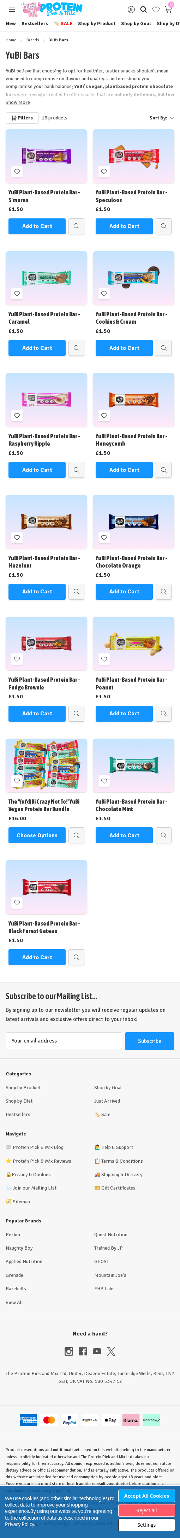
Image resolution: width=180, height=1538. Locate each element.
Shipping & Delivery (122, 1175)
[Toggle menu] (12, 9)
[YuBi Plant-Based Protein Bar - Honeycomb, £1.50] (133, 400)
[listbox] (123, 118)
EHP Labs (104, 1289)
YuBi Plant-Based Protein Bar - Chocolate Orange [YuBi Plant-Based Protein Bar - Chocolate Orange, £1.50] (131, 561)
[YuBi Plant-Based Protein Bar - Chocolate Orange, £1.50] (133, 521)
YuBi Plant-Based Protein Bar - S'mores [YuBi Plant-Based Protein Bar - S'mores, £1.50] (44, 196)
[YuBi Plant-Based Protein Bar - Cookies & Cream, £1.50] (133, 278)
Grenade (14, 1275)
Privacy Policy (19, 1524)
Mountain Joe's (110, 1275)
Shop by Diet (19, 1101)
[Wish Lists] (156, 9)
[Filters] (22, 118)
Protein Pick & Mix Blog (38, 1147)
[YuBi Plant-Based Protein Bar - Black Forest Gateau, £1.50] (46, 887)
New (11, 23)
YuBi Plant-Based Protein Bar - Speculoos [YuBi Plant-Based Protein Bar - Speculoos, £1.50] (131, 196)
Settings (146, 1524)
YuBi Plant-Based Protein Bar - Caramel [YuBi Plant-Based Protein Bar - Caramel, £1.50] (44, 318)
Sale (63, 23)
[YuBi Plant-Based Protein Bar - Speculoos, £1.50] (133, 156)
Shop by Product (96, 23)
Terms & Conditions (122, 1161)
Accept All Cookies (146, 1495)
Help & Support (117, 1147)
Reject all (146, 1510)
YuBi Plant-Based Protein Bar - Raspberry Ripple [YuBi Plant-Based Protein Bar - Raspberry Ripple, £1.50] (44, 440)
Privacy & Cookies (31, 1175)
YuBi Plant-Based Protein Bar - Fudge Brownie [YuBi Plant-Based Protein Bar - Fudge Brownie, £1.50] (44, 683)
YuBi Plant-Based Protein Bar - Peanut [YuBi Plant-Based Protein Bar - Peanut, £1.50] (131, 683)
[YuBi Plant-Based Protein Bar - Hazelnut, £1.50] (46, 521)
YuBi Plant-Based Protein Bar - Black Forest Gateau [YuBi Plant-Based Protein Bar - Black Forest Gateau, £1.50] (44, 927)
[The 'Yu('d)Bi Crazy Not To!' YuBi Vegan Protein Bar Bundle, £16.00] (46, 765)
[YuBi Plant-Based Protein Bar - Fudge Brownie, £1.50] (46, 643)
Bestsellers (35, 23)
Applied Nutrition (24, 1261)
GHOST (101, 1261)
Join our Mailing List (34, 1188)
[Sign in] (131, 9)
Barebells (16, 1289)
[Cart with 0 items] (168, 9)
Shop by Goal (136, 23)
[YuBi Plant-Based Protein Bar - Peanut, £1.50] (133, 643)
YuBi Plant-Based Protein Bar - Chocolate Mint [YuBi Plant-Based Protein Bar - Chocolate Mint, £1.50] (131, 805)
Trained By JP (108, 1248)
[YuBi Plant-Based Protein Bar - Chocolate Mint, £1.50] (133, 765)
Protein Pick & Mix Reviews (42, 1161)
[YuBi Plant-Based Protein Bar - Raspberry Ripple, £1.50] (46, 400)
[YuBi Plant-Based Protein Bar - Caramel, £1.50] (46, 278)
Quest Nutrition (110, 1235)
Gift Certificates (118, 1188)
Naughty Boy (19, 1248)
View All (14, 1302)
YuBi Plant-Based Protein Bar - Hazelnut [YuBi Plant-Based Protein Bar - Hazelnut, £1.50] (44, 561)
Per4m (13, 1235)
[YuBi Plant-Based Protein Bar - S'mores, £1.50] (46, 156)
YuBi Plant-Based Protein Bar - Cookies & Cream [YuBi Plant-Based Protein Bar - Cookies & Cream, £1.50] (131, 318)
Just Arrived (107, 1101)
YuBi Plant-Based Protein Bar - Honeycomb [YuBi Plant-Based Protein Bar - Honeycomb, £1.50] (131, 440)
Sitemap (21, 1202)
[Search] (143, 9)
